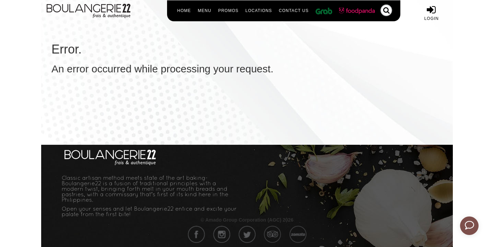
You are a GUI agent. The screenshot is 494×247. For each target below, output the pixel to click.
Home (184, 10)
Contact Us (294, 10)
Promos (228, 10)
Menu (204, 10)
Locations (258, 10)
